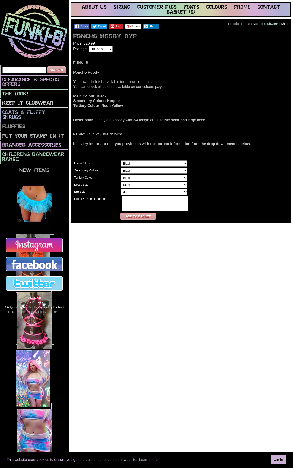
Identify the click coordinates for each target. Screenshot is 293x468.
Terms (21, 312)
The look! (15, 94)
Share (81, 26)
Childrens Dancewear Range (33, 157)
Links (11, 312)
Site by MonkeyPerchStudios (21, 307)
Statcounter (34, 297)
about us (94, 7)
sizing (122, 7)
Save (116, 26)
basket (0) (181, 12)
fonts (191, 7)
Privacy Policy (37, 312)
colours (216, 7)
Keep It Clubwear (27, 103)
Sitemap (53, 312)
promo (242, 7)
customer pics (157, 7)
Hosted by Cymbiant (52, 307)
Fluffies (13, 126)
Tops (246, 24)
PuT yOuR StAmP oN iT (33, 136)
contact (269, 7)
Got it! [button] (278, 460)
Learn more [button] (148, 460)
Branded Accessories (32, 145)
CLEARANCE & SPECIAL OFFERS (31, 82)
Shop (284, 24)
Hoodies (234, 24)
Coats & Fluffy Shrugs (23, 115)
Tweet (99, 26)
